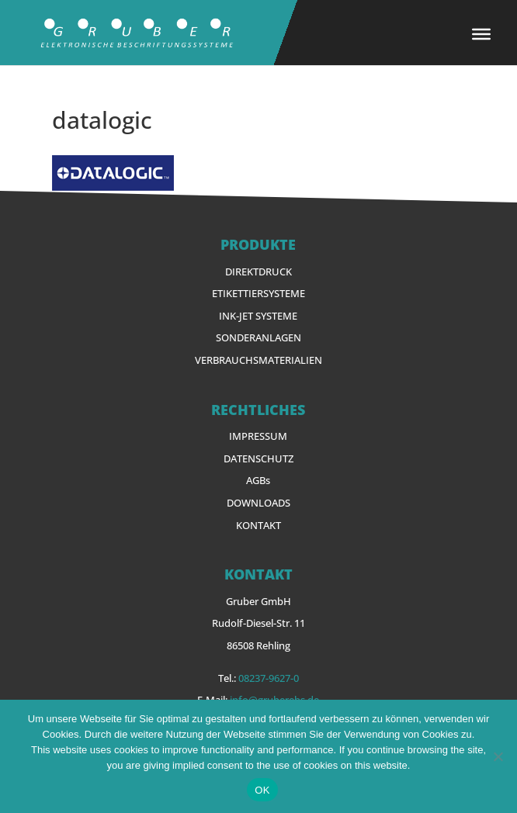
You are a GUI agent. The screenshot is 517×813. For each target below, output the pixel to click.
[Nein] (497, 756)
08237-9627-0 (268, 678)
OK (262, 790)
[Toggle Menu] (481, 34)
